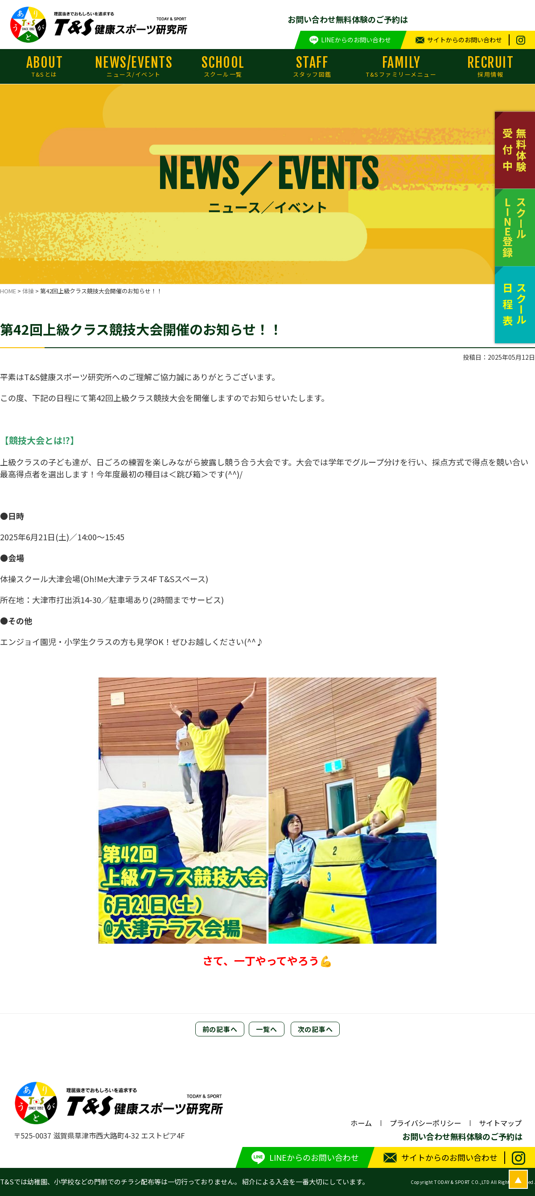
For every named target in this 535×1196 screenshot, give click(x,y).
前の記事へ (220, 1029)
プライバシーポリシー (425, 1123)
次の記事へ (315, 1029)
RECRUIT (490, 66)
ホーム (361, 1123)
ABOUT (44, 66)
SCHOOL (223, 66)
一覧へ (266, 1029)
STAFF (312, 66)
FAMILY (401, 66)
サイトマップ (500, 1123)
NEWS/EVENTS (133, 66)
